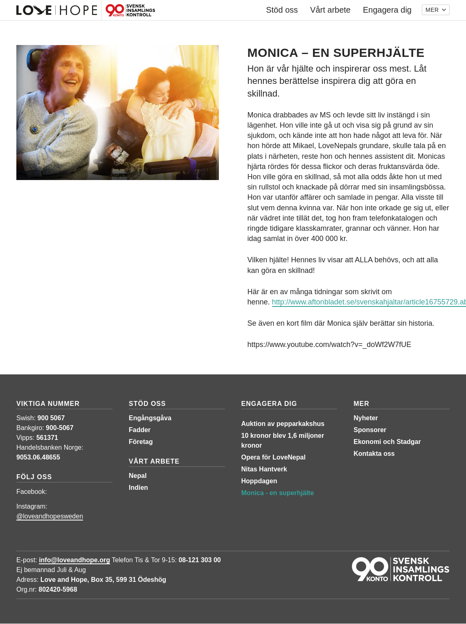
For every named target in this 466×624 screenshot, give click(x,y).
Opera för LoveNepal (273, 457)
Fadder (140, 429)
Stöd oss (147, 403)
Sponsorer (369, 429)
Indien (138, 487)
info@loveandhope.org (74, 559)
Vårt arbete (154, 461)
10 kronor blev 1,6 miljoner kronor (282, 440)
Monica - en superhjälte (277, 492)
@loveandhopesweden (49, 516)
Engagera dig (269, 403)
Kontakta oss (373, 453)
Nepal (138, 475)
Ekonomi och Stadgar (387, 441)
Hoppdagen (259, 481)
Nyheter (365, 417)
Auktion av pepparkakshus (283, 423)
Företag (141, 441)
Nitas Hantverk (264, 469)
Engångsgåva (150, 417)
